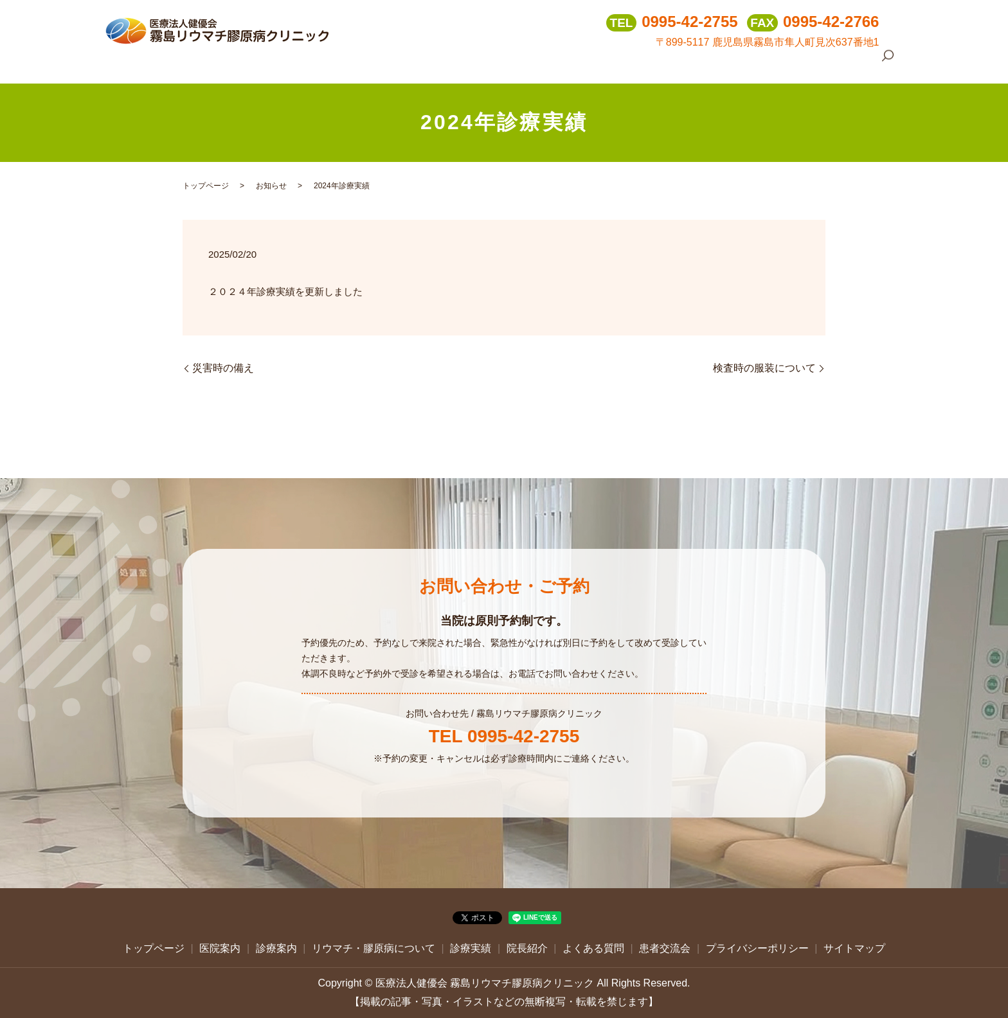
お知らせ (271, 185)
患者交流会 (842, 63)
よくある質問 (778, 63)
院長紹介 (718, 63)
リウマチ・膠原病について (579, 63)
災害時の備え (223, 367)
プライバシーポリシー (757, 948)
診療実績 (668, 63)
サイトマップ (854, 948)
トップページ (381, 63)
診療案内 (490, 63)
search (887, 65)
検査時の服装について (764, 367)
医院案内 (440, 63)
